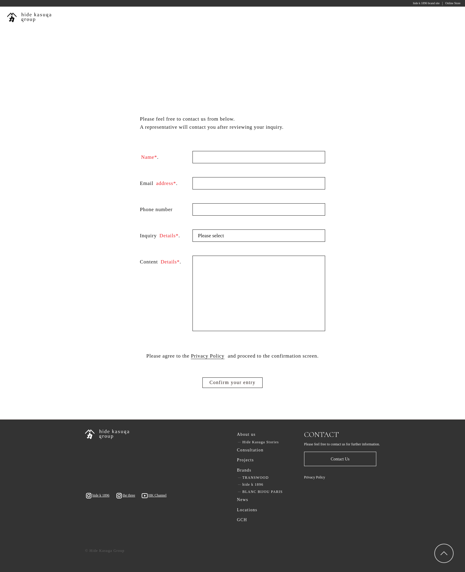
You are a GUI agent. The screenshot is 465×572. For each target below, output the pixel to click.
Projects (245, 460)
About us (246, 434)
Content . (160, 262)
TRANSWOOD (255, 477)
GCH (242, 520)
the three (125, 496)
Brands (244, 470)
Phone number (156, 209)
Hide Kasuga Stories (260, 442)
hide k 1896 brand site (426, 3)
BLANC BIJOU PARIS (262, 492)
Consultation (250, 450)
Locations (247, 510)
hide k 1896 (97, 496)
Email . (158, 184)
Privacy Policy (314, 477)
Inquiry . (160, 236)
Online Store (452, 3)
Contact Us (340, 459)
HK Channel (153, 496)
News (242, 499)
